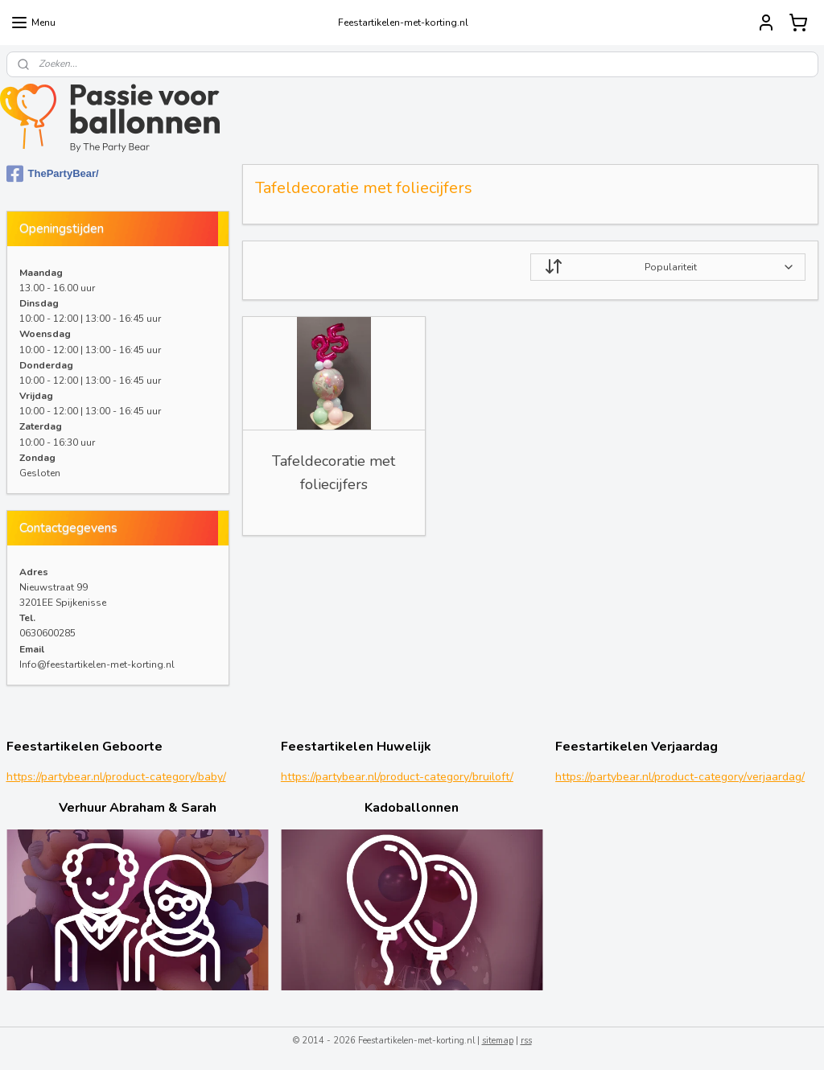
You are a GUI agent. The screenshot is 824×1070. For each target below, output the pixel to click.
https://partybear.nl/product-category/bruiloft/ (397, 776)
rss (526, 1041)
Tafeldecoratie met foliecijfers (333, 472)
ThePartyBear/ (52, 173)
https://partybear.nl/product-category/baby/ (116, 776)
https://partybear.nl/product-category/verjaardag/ (680, 776)
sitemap (497, 1041)
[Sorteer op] (667, 267)
